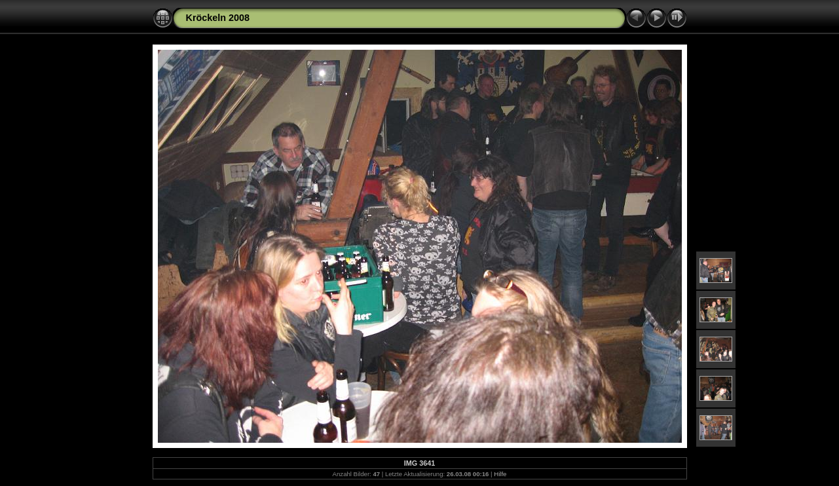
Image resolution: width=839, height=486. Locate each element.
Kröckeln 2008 (218, 17)
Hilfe (500, 473)
